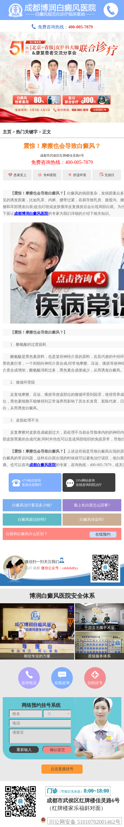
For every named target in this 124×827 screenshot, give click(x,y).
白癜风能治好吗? (32, 520)
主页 (7, 132)
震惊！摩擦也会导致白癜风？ (62, 146)
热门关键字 (27, 132)
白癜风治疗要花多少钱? (32, 505)
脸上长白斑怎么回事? (92, 505)
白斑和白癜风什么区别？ (27, 534)
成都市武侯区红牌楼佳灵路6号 (62, 155)
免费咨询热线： (62, 27)
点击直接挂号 (62, 769)
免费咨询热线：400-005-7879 (62, 162)
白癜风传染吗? (92, 520)
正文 (46, 132)
